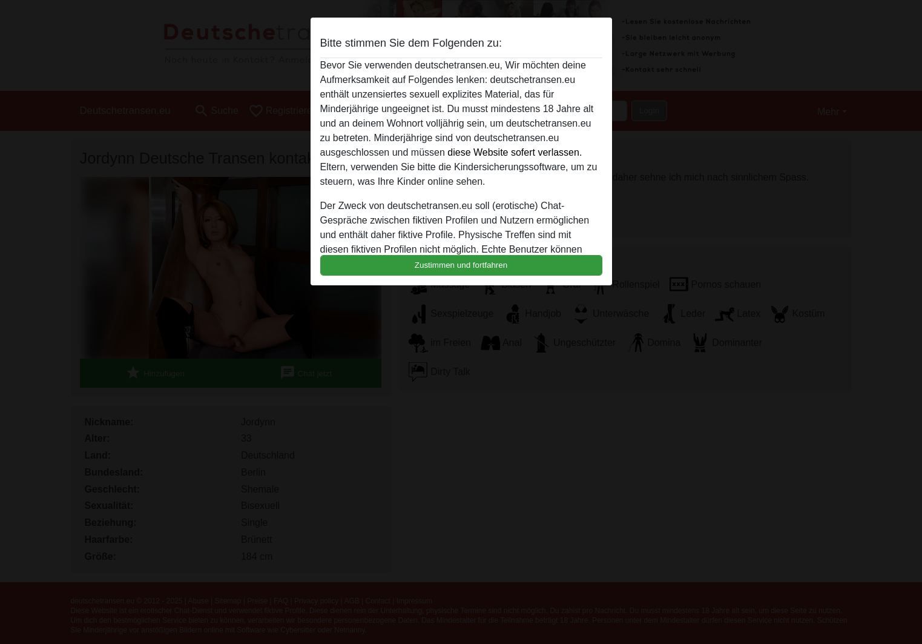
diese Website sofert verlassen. (514, 152)
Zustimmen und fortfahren (461, 265)
